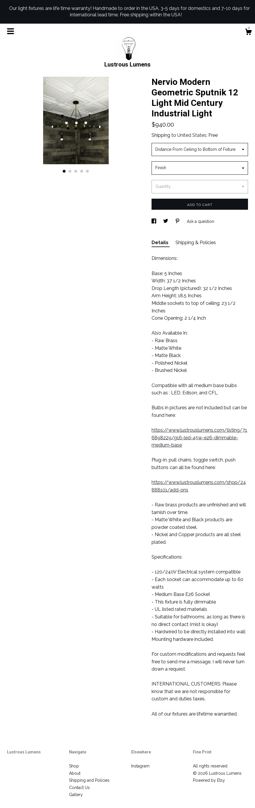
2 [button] (69, 171)
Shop (74, 766)
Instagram (140, 766)
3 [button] (75, 171)
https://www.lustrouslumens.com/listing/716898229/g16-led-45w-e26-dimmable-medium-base (199, 437)
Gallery (76, 794)
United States (191, 135)
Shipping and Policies (89, 780)
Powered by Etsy (209, 780)
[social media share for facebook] (154, 221)
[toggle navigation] (10, 31)
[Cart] (248, 32)
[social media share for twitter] (166, 221)
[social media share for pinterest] (178, 221)
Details (161, 242)
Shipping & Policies (195, 242)
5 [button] (87, 171)
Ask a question (200, 221)
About (74, 773)
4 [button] (81, 171)
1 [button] (64, 171)
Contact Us (79, 787)
